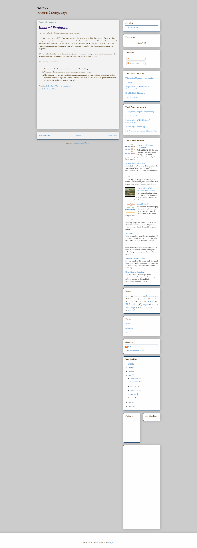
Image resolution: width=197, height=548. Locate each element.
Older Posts (112, 135)
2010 (130, 402)
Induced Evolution (53, 27)
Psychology (130, 307)
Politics (154, 305)
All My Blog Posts (131, 27)
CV (126, 332)
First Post (128, 82)
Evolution (47, 89)
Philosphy (55, 89)
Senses (130, 310)
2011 (130, 375)
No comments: (65, 86)
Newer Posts (44, 135)
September (134, 390)
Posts (130, 59)
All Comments (133, 63)
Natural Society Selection (134, 272)
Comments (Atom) (83, 143)
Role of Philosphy (131, 97)
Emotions (144, 299)
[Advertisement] (78, 110)
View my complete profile (134, 350)
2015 (130, 364)
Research (143, 308)
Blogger (110, 542)
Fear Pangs (129, 233)
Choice (128, 296)
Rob (129, 347)
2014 (130, 368)
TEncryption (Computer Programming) (139, 78)
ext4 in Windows (131, 220)
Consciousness (151, 296)
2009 (130, 406)
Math (140, 301)
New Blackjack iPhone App (135, 93)
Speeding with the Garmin (135, 258)
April (132, 398)
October (133, 386)
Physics (146, 305)
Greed (127, 245)
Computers (138, 296)
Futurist (131, 301)
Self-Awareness (153, 308)
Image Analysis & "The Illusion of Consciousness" (137, 87)
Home (78, 135)
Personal (150, 301)
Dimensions (133, 299)
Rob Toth (42, 8)
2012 (130, 371)
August (133, 394)
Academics (129, 328)
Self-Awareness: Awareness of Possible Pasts (141, 131)
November (134, 378)
